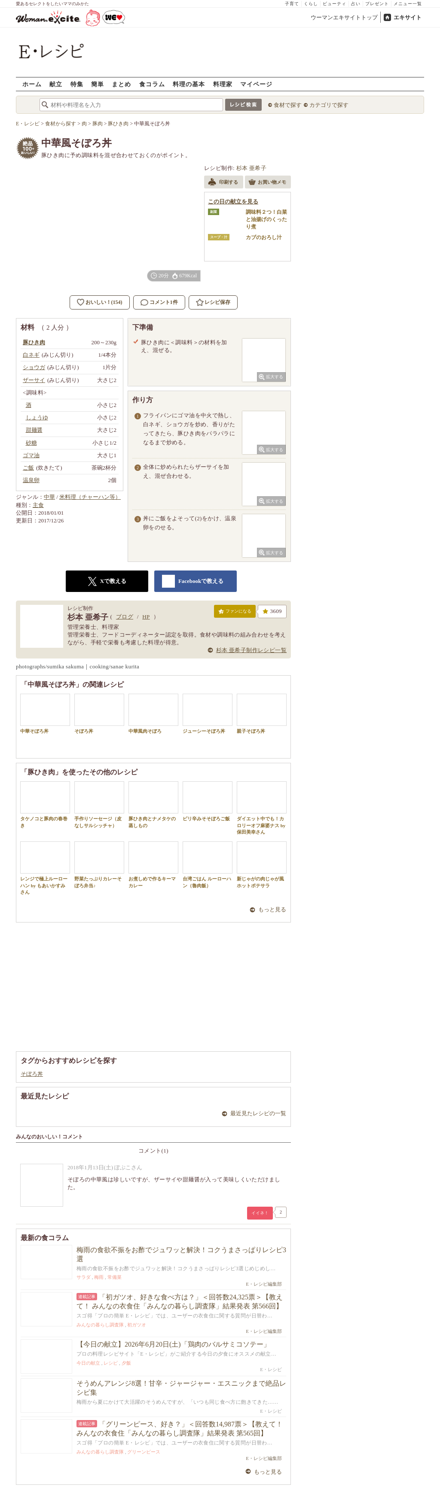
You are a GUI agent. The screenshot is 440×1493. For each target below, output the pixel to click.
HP (146, 616)
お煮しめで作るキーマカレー (153, 864)
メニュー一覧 (408, 3)
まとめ (121, 84)
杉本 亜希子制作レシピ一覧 (251, 650)
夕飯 (126, 1363)
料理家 (222, 84)
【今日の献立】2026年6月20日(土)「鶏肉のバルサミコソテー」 (173, 1344)
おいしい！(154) (104, 302)
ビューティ (334, 3)
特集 (76, 84)
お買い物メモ (267, 182)
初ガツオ (136, 1324)
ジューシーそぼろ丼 (207, 714)
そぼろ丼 (99, 714)
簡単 (97, 84)
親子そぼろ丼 (262, 714)
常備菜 (114, 1277)
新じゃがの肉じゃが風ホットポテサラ (262, 864)
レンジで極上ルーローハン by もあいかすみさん (45, 868)
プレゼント (377, 3)
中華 (49, 497)
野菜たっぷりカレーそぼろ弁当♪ (99, 864)
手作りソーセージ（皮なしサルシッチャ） (99, 804)
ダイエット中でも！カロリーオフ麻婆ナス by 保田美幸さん (262, 808)
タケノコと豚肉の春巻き (45, 804)
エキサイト (408, 17)
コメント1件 (159, 302)
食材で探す (288, 105)
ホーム (32, 84)
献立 (55, 84)
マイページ (256, 84)
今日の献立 (88, 1363)
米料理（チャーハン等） (90, 497)
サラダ (83, 1277)
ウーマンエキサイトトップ (344, 17)
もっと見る (272, 909)
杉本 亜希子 (251, 168)
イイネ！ (260, 1213)
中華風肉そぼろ (153, 714)
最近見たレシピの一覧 (258, 1113)
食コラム (152, 84)
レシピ (111, 1363)
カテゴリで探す (328, 105)
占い (356, 3)
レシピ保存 (217, 302)
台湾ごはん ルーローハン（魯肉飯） (207, 864)
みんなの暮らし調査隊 (100, 1324)
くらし (311, 3)
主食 (38, 505)
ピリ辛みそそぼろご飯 (207, 801)
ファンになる (234, 613)
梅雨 (99, 1277)
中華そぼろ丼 (45, 714)
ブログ (124, 616)
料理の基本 (189, 84)
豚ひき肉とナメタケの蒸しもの (153, 804)
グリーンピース (143, 1451)
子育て (292, 3)
